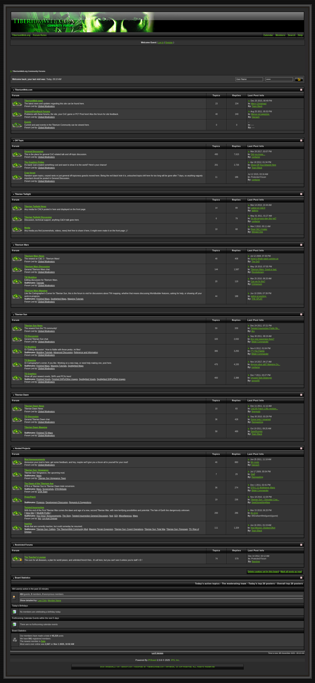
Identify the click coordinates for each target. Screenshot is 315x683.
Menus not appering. (260, 114)
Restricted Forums (24, 545)
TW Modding (31, 277)
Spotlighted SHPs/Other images (111, 379)
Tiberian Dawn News (34, 406)
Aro (253, 331)
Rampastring (257, 422)
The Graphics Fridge (34, 162)
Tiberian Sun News (34, 326)
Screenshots (48, 489)
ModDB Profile (43, 513)
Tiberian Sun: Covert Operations (128, 529)
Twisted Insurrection (34, 507)
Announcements (54, 516)
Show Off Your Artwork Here (263, 165)
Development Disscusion (57, 502)
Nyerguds (256, 411)
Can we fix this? (258, 281)
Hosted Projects (22, 448)
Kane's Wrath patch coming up (264, 259)
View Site (30, 513)
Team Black (257, 106)
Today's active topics (207, 584)
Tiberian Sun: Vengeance (37, 470)
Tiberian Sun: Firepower (177, 529)
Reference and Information (86, 352)
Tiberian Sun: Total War (154, 529)
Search (291, 35)
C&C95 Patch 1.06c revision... (264, 409)
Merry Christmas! (259, 104)
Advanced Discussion (63, 352)
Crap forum (30, 173)
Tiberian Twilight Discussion (38, 217)
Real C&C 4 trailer (259, 229)
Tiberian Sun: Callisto (46, 529)
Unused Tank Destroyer (261, 378)
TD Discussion (32, 416)
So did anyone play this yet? (263, 218)
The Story (66, 516)
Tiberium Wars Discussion (37, 266)
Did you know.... (258, 154)
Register (169, 42)
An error (254, 513)
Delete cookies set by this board (263, 572)
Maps (38, 489)
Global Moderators (46, 106)
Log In (161, 42)
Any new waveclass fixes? (262, 339)
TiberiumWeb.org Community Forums (29, 71)
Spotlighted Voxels (87, 379)
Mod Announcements (35, 459)
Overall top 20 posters (290, 584)
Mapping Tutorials (76, 299)
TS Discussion (32, 336)
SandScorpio (256, 431)
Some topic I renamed (261, 419)
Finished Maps (42, 299)
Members (280, 35)
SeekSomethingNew (261, 502)
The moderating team (234, 584)
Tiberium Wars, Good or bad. (264, 269)
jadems (255, 210)
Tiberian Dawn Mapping (36, 427)
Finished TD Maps (44, 433)
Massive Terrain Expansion (101, 529)
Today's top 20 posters (262, 584)
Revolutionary (258, 272)
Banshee (256, 561)
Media (27, 228)
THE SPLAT (257, 299)
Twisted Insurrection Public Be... (265, 328)
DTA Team (42, 492)
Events (28, 122)
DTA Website (60, 489)
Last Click (42, 600)
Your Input (40, 516)
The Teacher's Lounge (35, 557)
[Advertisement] (157, 58)
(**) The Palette (258, 351)
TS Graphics (30, 374)
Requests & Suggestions (80, 502)
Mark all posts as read (291, 572)
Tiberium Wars (22, 245)
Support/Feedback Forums (37, 111)
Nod (111, 516)
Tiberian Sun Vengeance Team (52, 478)
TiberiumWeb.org (21, 35)
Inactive (28, 524)
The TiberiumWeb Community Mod (72, 529)
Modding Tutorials (44, 352)
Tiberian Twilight (23, 194)
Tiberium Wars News (34, 256)
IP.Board (152, 660)
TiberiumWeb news (34, 101)
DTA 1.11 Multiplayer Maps (263, 488)
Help (300, 35)
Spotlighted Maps (58, 299)
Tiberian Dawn (22, 395)
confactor (256, 157)
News (38, 476)
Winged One (257, 232)
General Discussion (34, 151)
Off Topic (19, 140)
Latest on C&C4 (258, 208)
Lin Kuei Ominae (49, 518)
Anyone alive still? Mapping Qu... (265, 364)
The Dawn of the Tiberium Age (39, 483)
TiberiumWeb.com (23, 90)
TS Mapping (30, 360)
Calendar (268, 35)
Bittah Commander (260, 342)
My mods (255, 462)
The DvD (255, 261)
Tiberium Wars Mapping (36, 291)
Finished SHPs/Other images (65, 379)
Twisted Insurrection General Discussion (90, 516)
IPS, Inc (175, 660)
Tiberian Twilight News (35, 206)
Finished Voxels (43, 379)
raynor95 (255, 381)
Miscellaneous (125, 516)
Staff (253, 474)
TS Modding (30, 347)
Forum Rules (40, 35)
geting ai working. (259, 296)
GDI (116, 516)
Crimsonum (257, 284)
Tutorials (40, 283)
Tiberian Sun (21, 314)
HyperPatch (30, 497)
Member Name (54, 600)
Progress (40, 502)
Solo (43, 641)
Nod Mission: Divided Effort (263, 528)
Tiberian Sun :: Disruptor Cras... (265, 499)
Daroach (256, 117)
